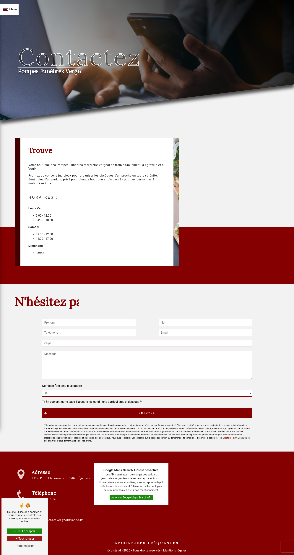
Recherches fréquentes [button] (147, 543)
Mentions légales (174, 550)
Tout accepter (24, 531)
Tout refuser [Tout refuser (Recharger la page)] (24, 538)
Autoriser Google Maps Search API (131, 497)
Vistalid (116, 550)
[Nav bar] (9, 9)
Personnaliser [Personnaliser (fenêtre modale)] (25, 545)
